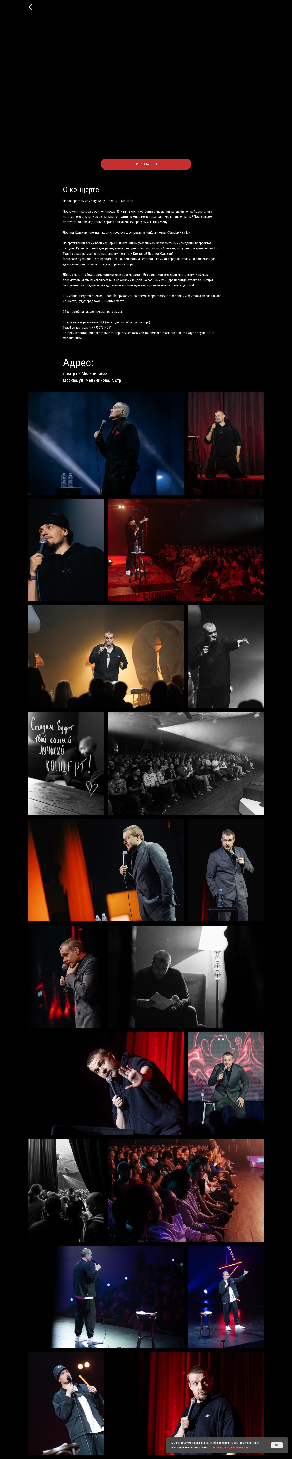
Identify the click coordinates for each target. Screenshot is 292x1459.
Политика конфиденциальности (229, 1447)
